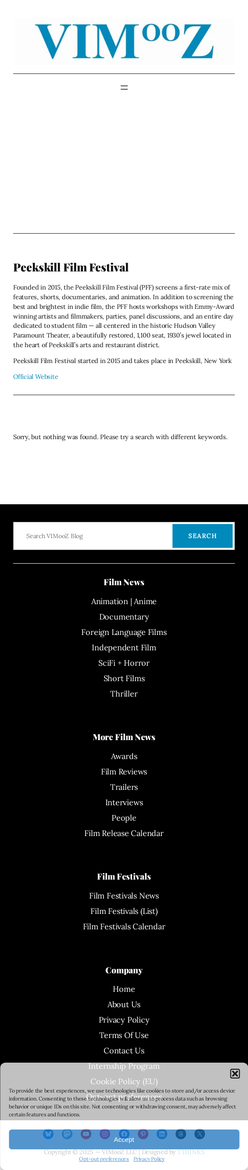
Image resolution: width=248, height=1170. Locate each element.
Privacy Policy (149, 1158)
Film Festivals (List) (123, 911)
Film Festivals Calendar (124, 926)
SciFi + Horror (124, 663)
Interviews (124, 802)
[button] (234, 1073)
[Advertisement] (124, 162)
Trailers (124, 787)
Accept (124, 1139)
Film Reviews (124, 772)
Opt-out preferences (104, 1158)
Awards (124, 756)
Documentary (124, 617)
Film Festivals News (124, 896)
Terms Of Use (123, 1035)
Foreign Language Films (123, 632)
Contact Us (124, 1050)
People (124, 818)
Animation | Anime (124, 601)
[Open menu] (124, 87)
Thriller (123, 694)
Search (202, 536)
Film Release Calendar (123, 833)
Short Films (124, 678)
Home (124, 989)
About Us (124, 1004)
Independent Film (124, 647)
